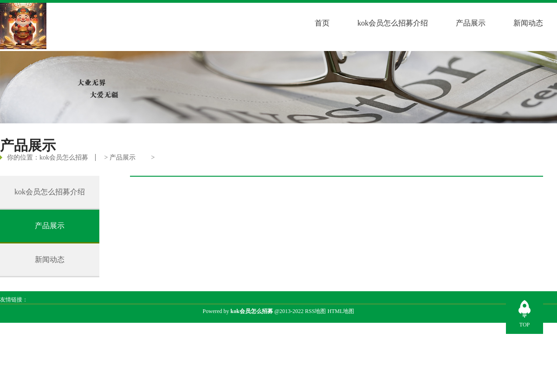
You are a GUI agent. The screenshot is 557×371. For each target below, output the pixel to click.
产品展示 (471, 23)
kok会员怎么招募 (63, 157)
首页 (322, 23)
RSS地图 (315, 311)
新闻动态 (528, 23)
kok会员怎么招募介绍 (392, 23)
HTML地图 (340, 311)
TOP (524, 324)
